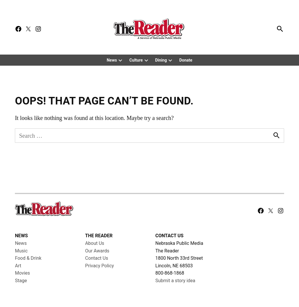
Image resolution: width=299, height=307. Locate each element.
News (112, 60)
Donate (185, 60)
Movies (22, 273)
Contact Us (96, 258)
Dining (161, 60)
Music (21, 251)
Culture (136, 60)
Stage (21, 280)
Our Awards (97, 251)
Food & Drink (28, 258)
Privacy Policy (99, 265)
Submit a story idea (175, 280)
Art (18, 265)
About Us (94, 243)
